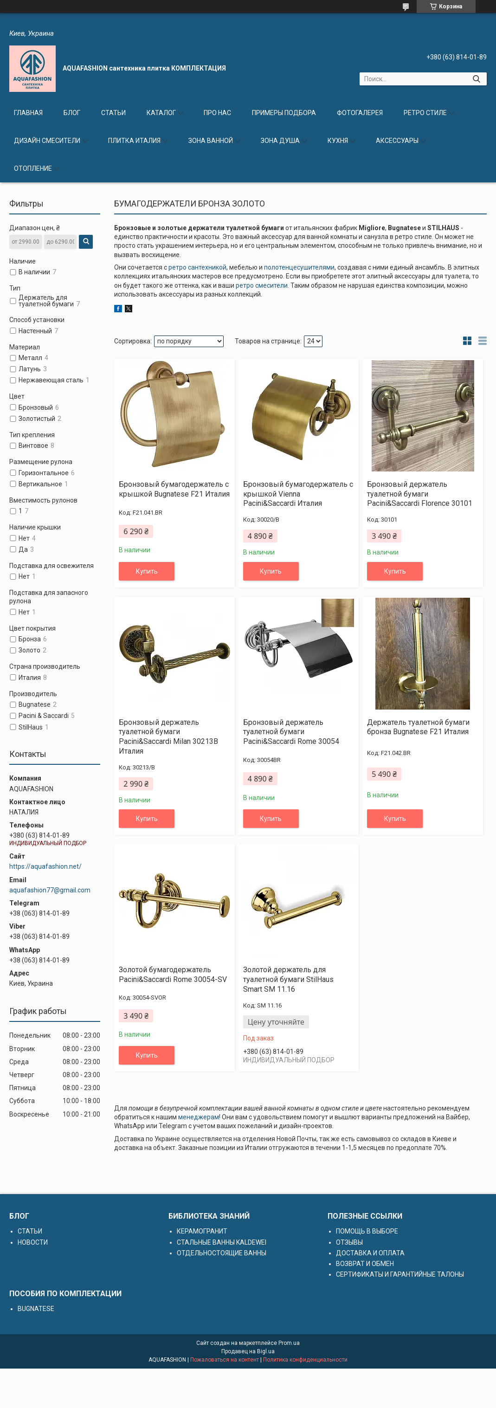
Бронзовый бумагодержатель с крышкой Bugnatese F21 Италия (174, 489)
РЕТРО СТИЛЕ (425, 112)
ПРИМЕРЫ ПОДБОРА (284, 112)
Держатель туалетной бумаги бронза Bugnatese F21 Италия (418, 727)
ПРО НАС (217, 112)
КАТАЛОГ (161, 112)
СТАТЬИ (113, 112)
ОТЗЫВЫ (349, 1242)
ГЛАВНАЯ (28, 112)
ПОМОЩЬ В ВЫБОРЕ (367, 1231)
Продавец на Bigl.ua (248, 1351)
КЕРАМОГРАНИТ (202, 1231)
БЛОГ (72, 112)
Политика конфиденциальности (305, 1359)
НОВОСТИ (33, 1242)
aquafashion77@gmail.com (49, 890)
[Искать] (476, 78)
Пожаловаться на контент (224, 1359)
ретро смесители (262, 285)
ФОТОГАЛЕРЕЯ (360, 112)
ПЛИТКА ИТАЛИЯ (134, 140)
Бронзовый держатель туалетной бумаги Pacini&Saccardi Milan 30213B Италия (168, 737)
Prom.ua (289, 1343)
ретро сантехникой (197, 267)
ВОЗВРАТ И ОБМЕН (365, 1263)
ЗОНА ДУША (280, 140)
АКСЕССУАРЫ (397, 140)
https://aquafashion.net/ (45, 866)
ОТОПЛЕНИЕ (33, 168)
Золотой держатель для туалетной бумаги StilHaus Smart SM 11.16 (288, 979)
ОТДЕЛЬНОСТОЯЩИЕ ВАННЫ (221, 1253)
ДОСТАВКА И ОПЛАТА (370, 1253)
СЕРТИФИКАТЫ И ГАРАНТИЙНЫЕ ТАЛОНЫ (400, 1274)
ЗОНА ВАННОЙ (210, 140)
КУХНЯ (338, 140)
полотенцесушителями (299, 267)
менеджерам (198, 1117)
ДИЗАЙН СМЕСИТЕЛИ (47, 140)
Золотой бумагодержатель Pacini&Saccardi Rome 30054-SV (173, 974)
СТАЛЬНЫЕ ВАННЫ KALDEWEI (221, 1242)
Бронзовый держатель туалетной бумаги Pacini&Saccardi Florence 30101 (419, 494)
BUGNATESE (36, 1308)
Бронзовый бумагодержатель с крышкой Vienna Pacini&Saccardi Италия (298, 494)
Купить (147, 571)
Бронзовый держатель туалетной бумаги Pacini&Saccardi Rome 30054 (291, 732)
